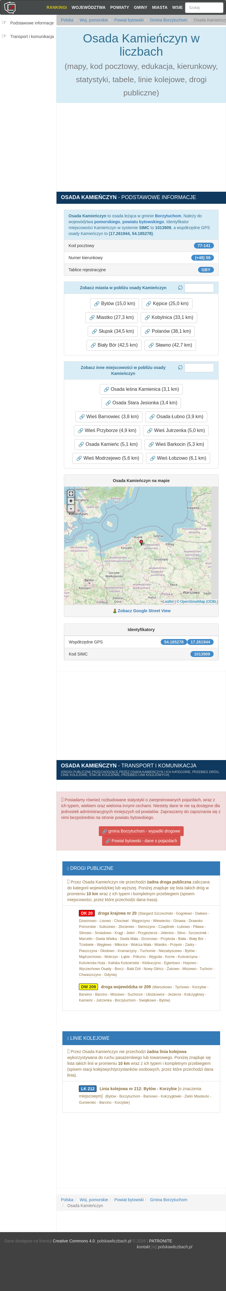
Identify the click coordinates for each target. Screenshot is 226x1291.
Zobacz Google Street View (144, 610)
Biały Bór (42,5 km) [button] (113, 345)
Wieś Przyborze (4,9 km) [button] (107, 430)
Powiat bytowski (128, 20)
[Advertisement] (30, 78)
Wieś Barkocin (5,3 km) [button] (176, 444)
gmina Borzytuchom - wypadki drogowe (141, 831)
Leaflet (168, 602)
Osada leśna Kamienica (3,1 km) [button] (141, 389)
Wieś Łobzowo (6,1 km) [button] (178, 458)
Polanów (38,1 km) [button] (167, 331)
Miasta (160, 7)
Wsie (177, 7)
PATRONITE (160, 1241)
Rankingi (56, 7)
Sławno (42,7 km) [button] (170, 345)
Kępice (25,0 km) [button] (167, 303)
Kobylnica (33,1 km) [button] (168, 317)
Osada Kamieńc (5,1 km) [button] (107, 444)
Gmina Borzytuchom (168, 20)
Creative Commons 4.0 (74, 1241)
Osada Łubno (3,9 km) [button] (176, 416)
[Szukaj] (204, 7)
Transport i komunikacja (32, 36)
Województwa (88, 7)
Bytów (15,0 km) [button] (114, 303)
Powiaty (119, 7)
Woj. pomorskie (93, 20)
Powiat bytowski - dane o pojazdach (141, 840)
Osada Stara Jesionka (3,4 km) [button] (141, 402)
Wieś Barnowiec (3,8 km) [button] (109, 416)
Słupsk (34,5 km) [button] (113, 331)
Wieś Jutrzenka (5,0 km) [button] (176, 430)
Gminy (140, 7)
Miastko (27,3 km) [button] (111, 317)
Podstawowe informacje (32, 23)
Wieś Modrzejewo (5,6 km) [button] (107, 458)
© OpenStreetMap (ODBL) (197, 602)
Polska (67, 20)
